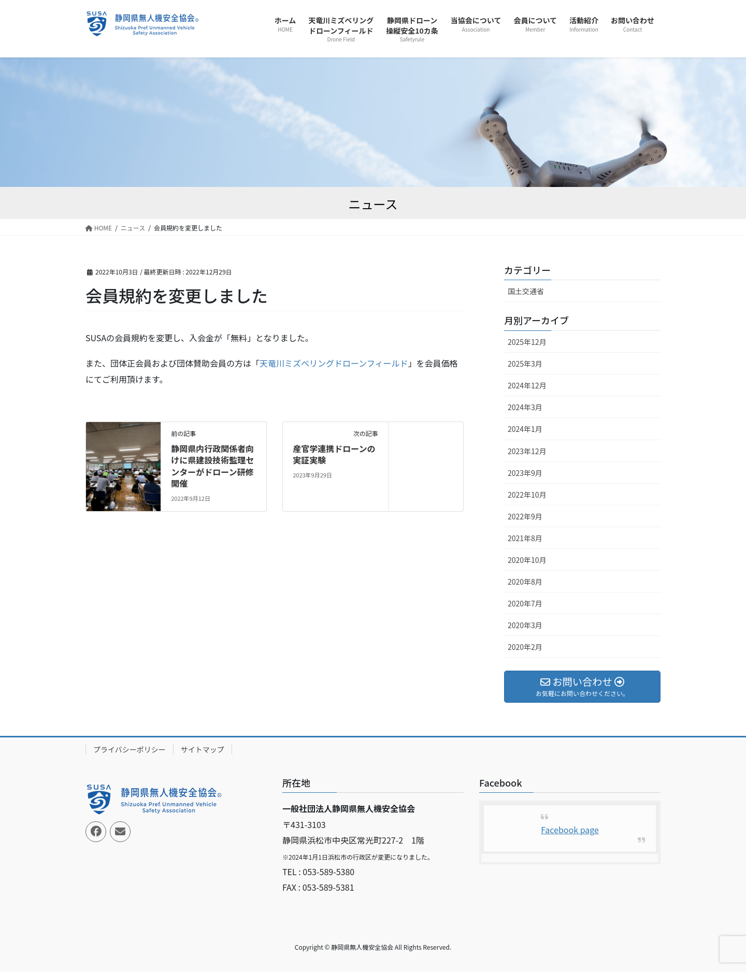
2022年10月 (527, 494)
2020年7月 (525, 603)
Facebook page (570, 829)
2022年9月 (525, 516)
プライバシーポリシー (129, 749)
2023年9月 (525, 473)
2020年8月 (525, 581)
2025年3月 (525, 363)
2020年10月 (527, 560)
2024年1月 (525, 429)
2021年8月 (525, 538)
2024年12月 (527, 385)
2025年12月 (527, 342)
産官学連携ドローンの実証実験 (334, 454)
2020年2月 (525, 647)
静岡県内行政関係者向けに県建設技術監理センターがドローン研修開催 (212, 465)
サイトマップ (202, 749)
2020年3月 (525, 625)
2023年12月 (527, 451)
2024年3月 (525, 407)
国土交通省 (526, 291)
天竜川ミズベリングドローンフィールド (334, 363)
